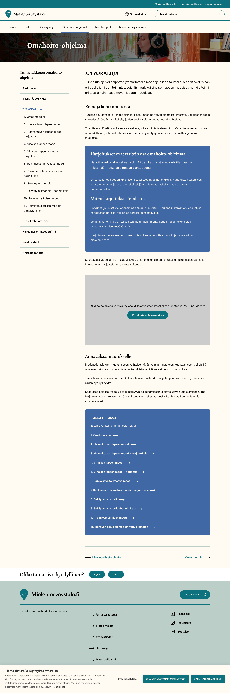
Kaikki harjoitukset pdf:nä (39, 231)
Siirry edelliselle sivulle (103, 557)
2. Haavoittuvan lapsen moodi (43, 124)
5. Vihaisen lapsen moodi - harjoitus (41, 154)
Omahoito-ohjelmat (75, 27)
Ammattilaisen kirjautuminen (202, 4)
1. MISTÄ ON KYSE (35, 98)
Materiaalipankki (103, 659)
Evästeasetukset (127, 679)
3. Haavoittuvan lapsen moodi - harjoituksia (44, 134)
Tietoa (28, 27)
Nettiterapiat (103, 27)
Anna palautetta (33, 252)
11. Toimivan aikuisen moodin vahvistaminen (42, 208)
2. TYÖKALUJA (32, 109)
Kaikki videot (31, 242)
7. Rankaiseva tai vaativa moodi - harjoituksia (45, 173)
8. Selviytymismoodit (37, 183)
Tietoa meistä (101, 625)
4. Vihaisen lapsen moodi (40, 144)
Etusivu (11, 27)
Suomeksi (135, 15)
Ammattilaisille (165, 4)
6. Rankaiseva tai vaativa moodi (44, 163)
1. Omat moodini (34, 116)
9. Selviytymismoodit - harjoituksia (46, 191)
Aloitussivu (30, 88)
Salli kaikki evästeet (208, 679)
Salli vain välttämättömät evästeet (165, 679)
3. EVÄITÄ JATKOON (36, 221)
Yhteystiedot (101, 637)
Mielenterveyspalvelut (133, 27)
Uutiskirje (98, 648)
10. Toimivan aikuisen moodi (42, 198)
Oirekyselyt (47, 27)
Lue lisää (60, 686)
